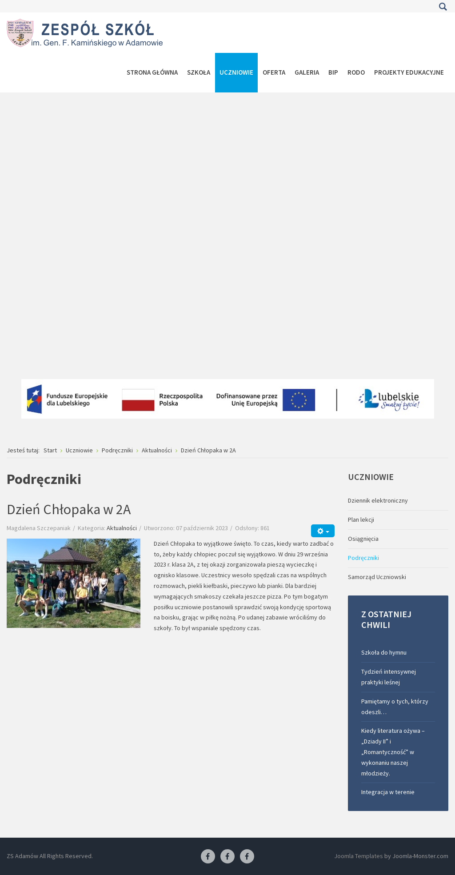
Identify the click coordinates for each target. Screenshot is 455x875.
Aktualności (122, 528)
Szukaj (442, 7)
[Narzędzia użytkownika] (323, 530)
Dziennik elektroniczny (378, 500)
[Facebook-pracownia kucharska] (247, 857)
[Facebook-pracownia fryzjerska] (227, 857)
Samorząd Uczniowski (377, 577)
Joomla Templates (358, 856)
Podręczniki (363, 558)
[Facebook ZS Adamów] (208, 857)
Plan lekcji (361, 519)
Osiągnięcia (363, 539)
